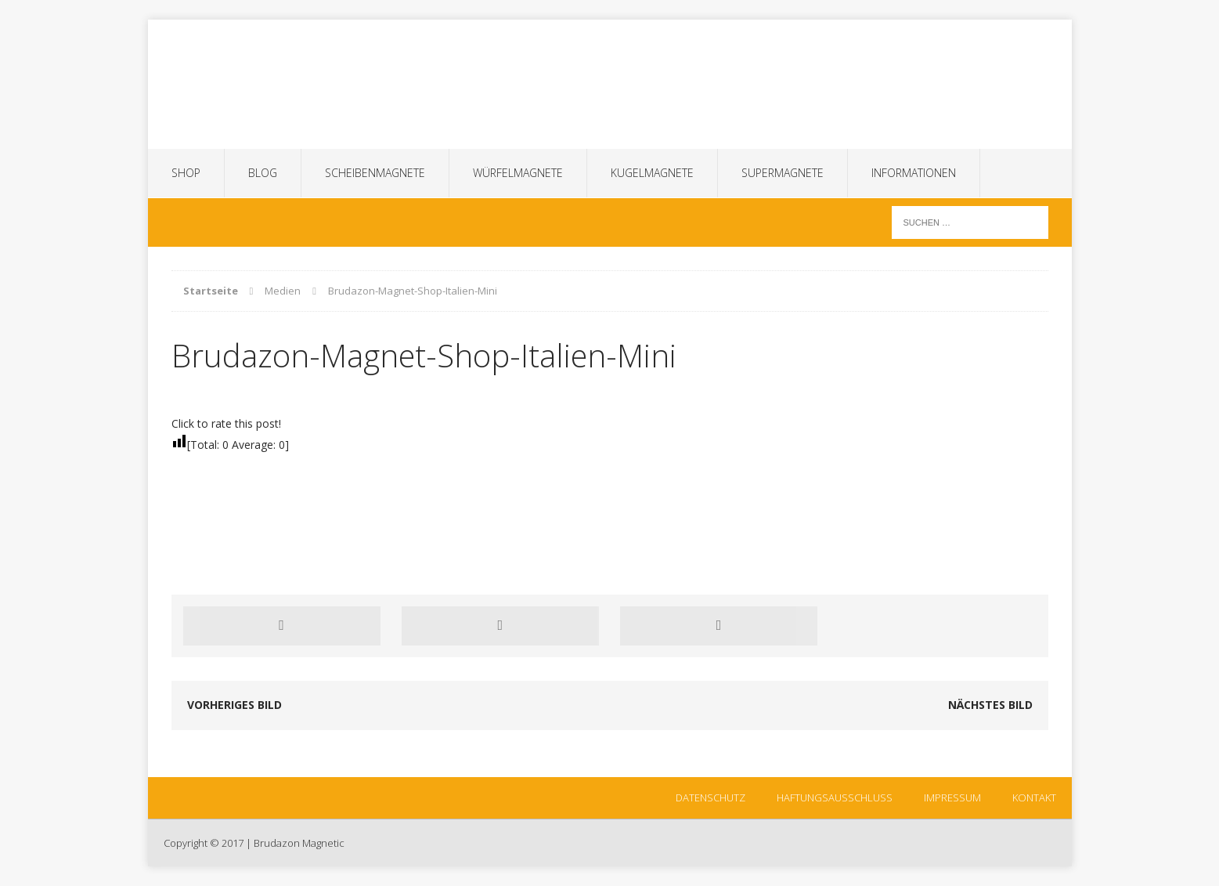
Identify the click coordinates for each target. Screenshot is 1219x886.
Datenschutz (710, 797)
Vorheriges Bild (234, 704)
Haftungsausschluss (835, 797)
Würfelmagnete (518, 172)
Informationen (913, 172)
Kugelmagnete (652, 172)
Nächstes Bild (990, 704)
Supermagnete (782, 172)
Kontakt (1034, 797)
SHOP (185, 172)
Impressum (952, 797)
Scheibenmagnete (375, 172)
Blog (262, 172)
